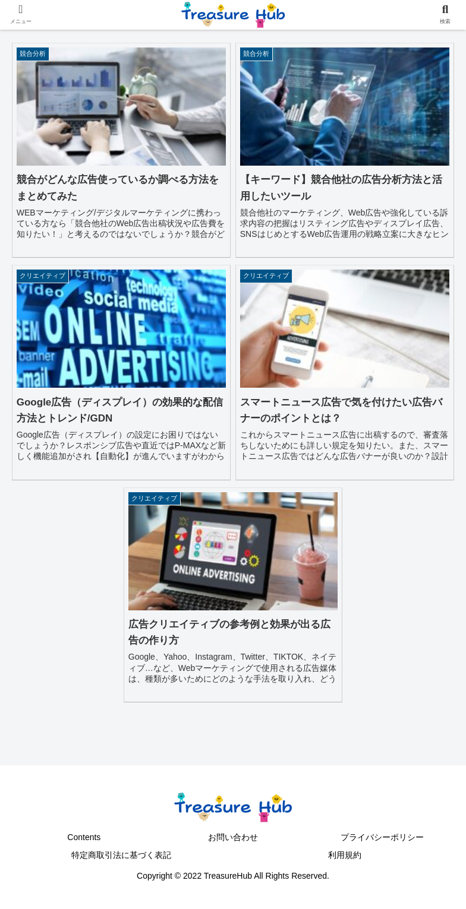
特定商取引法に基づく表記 (121, 855)
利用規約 (344, 855)
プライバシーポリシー (382, 837)
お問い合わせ (233, 837)
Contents (83, 837)
